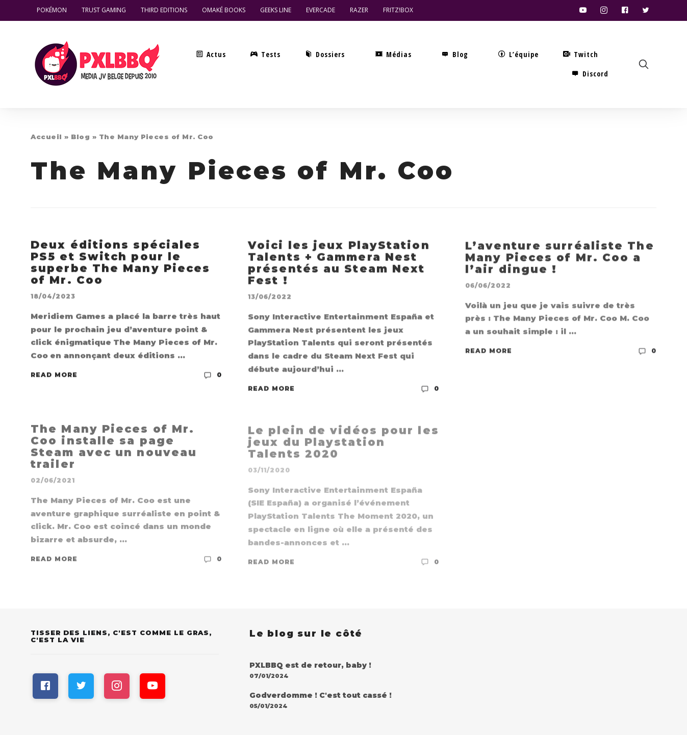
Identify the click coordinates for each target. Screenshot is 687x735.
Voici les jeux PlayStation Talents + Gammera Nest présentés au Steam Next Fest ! (339, 263)
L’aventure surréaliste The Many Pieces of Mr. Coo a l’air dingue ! (559, 259)
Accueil (46, 137)
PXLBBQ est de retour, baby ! (310, 665)
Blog (80, 137)
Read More (54, 375)
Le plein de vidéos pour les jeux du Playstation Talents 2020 (343, 445)
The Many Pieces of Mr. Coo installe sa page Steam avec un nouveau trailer (114, 449)
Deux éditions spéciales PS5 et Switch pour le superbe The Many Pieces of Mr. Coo (120, 263)
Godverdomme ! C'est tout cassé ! (320, 695)
